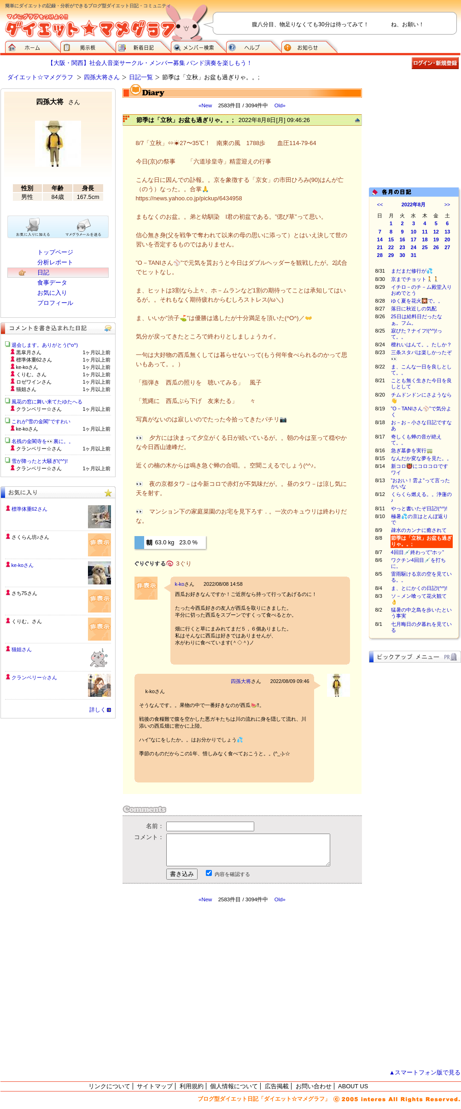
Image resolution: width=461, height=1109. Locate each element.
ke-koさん (23, 565)
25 (424, 247)
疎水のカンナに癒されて (419, 530)
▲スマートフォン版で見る (425, 1072)
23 (402, 247)
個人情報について (234, 1086)
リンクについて (109, 1086)
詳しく (97, 709)
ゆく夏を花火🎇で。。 (417, 301)
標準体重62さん (29, 509)
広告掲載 (277, 1086)
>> (447, 204)
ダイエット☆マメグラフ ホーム (32, 46)
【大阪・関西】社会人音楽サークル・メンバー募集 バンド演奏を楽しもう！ (150, 62)
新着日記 (143, 46)
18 (424, 239)
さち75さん (24, 593)
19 (436, 239)
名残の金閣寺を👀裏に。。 (43, 441)
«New (205, 105)
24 (413, 247)
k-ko (180, 584)
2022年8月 (414, 204)
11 (424, 231)
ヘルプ (253, 46)
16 (402, 239)
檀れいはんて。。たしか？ (421, 344)
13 (447, 231)
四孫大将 (241, 681)
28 (380, 255)
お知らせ (309, 46)
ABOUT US (353, 1086)
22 (391, 247)
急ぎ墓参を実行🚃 (412, 450)
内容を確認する (232, 874)
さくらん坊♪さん (30, 537)
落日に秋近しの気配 (414, 308)
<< (380, 204)
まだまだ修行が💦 (412, 271)
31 (413, 255)
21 (380, 247)
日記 (43, 272)
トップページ (55, 252)
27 (447, 247)
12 (436, 231)
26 (436, 247)
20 (447, 239)
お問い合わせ (314, 1086)
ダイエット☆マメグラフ (40, 77)
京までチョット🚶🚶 (415, 279)
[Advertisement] (415, 134)
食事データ (52, 282)
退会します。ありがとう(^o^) (45, 345)
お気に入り (52, 292)
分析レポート (55, 262)
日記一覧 (141, 77)
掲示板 (88, 46)
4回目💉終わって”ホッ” (417, 552)
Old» (280, 105)
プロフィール (55, 302)
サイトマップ (155, 1086)
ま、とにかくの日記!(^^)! (419, 588)
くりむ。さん (27, 621)
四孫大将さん (102, 77)
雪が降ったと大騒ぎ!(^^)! (40, 461)
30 (402, 255)
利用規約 (192, 1086)
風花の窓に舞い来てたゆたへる (50, 401)
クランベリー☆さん (34, 677)
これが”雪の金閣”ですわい (41, 421)
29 (391, 255)
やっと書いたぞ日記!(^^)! (419, 508)
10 (413, 231)
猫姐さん (22, 649)
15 (391, 239)
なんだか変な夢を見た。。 (421, 458)
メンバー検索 (198, 46)
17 (413, 239)
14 (380, 239)
